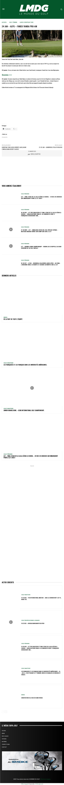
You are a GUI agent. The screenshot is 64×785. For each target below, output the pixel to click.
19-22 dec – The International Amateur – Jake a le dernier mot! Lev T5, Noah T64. (41, 598)
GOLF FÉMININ (13, 22)
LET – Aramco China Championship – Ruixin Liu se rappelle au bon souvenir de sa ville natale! (41, 247)
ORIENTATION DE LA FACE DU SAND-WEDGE (32, 698)
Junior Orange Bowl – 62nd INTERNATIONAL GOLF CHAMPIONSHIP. (24, 410)
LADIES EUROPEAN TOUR (26, 22)
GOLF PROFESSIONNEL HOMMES (30, 620)
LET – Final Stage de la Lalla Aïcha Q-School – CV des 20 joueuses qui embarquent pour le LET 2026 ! (41, 197)
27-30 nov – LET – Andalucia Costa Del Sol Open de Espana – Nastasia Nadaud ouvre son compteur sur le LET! (39, 230)
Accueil (4, 22)
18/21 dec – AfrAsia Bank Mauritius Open (32, 623)
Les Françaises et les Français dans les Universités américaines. (25, 365)
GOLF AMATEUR (8, 362)
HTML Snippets (24, 784)
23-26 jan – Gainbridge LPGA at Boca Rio (50, 147)
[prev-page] (3, 712)
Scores (5, 75)
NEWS (5, 317)
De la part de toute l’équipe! (13, 319)
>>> (10, 75)
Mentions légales (46, 779)
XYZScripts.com (39, 784)
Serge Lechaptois (35, 154)
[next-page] (6, 712)
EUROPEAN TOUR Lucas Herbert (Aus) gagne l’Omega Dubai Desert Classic (14, 148)
